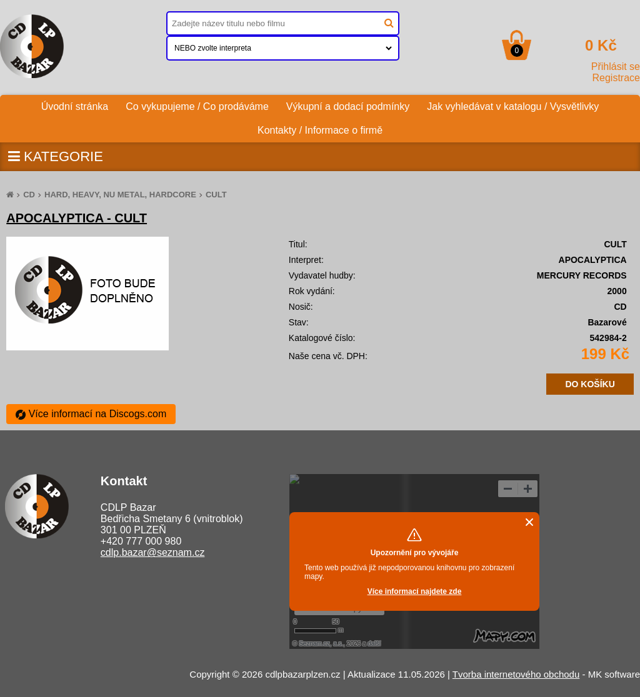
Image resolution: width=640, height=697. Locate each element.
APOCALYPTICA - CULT (76, 218)
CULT (216, 194)
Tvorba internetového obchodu (515, 674)
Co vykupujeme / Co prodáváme (197, 106)
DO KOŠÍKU (589, 384)
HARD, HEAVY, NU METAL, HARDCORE (120, 194)
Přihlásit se (615, 66)
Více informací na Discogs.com (91, 413)
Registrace (616, 77)
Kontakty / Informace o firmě (320, 130)
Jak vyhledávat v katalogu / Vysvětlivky (513, 106)
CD (29, 194)
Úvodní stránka (79, 103)
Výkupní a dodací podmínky (347, 106)
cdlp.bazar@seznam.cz (153, 552)
